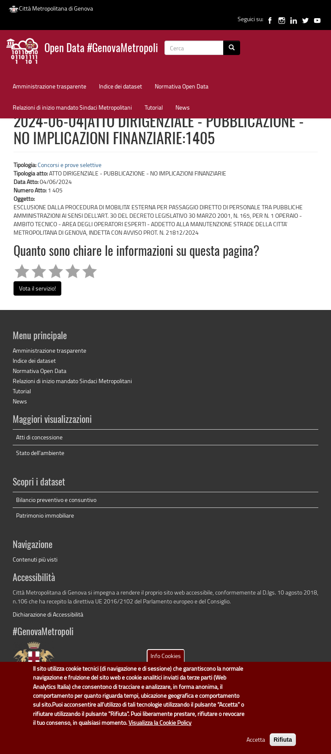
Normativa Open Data (181, 86)
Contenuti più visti (35, 559)
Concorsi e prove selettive (69, 165)
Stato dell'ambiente (40, 453)
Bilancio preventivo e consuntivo (56, 500)
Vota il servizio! (37, 288)
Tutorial (154, 107)
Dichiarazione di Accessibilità (48, 614)
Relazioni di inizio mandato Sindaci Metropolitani (72, 107)
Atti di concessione (39, 437)
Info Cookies (165, 662)
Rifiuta (283, 745)
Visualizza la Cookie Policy (160, 729)
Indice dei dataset (120, 86)
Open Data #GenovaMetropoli (101, 49)
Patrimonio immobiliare (45, 515)
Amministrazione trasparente (49, 86)
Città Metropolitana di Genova (50, 8)
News (182, 107)
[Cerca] (231, 48)
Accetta (255, 745)
